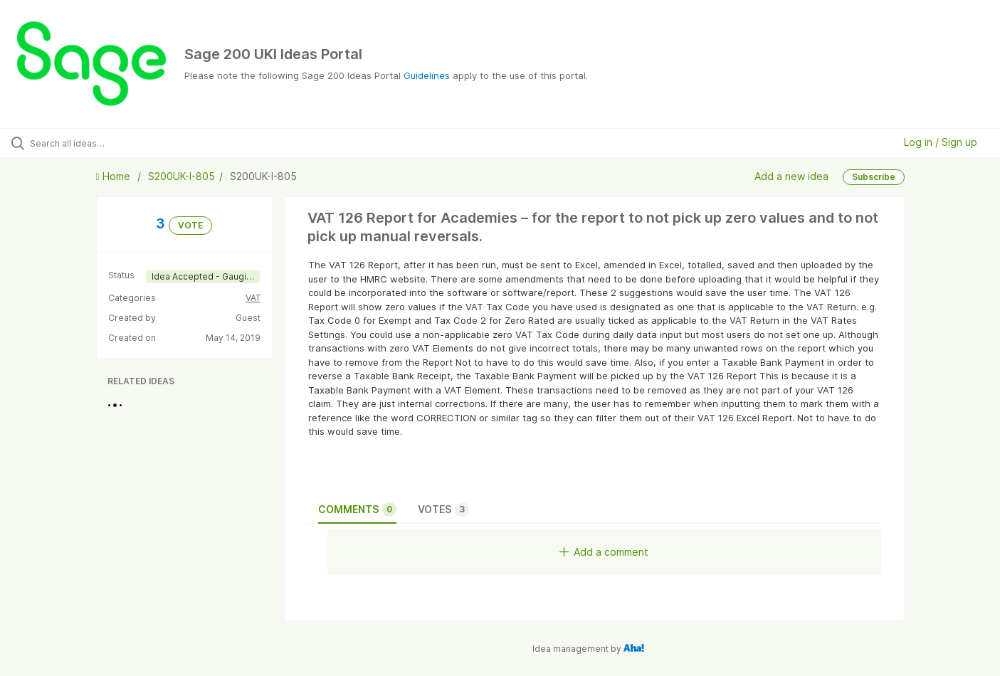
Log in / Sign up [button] (940, 142)
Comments (357, 509)
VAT (253, 297)
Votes (443, 509)
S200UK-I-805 (181, 176)
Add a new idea (791, 176)
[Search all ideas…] (117, 143)
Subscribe (873, 176)
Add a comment (603, 552)
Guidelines (427, 75)
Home (114, 176)
